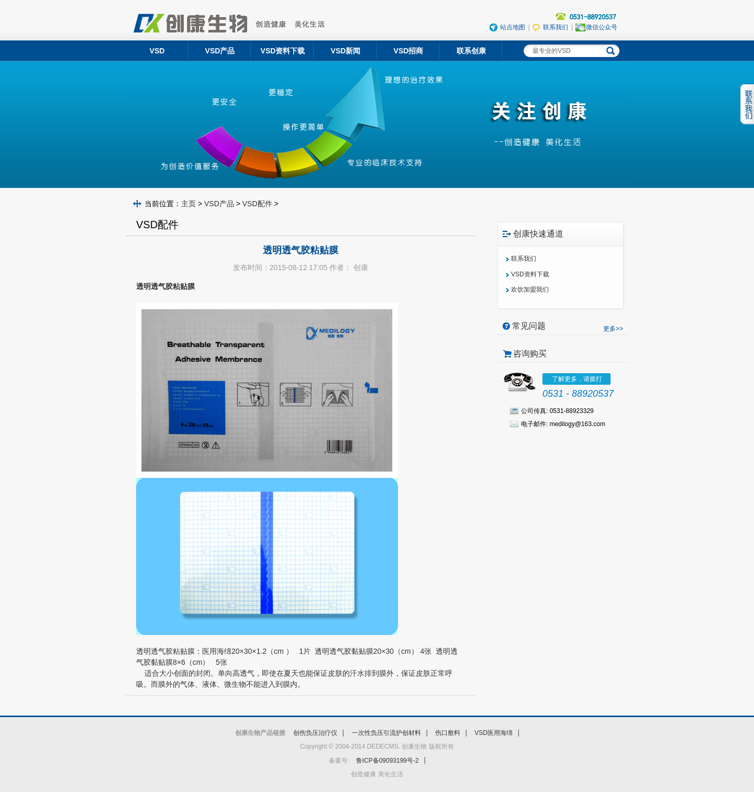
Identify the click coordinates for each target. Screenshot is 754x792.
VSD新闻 (346, 51)
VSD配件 (257, 203)
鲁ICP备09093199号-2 (387, 760)
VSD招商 (409, 51)
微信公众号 (601, 27)
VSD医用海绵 (493, 733)
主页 (188, 203)
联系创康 (471, 51)
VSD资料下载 (283, 51)
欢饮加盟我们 (530, 289)
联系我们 (555, 27)
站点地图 (512, 27)
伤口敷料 (447, 733)
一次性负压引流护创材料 (386, 733)
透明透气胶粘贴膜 (165, 651)
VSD (157, 51)
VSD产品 (219, 203)
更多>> (613, 328)
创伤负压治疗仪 (315, 733)
